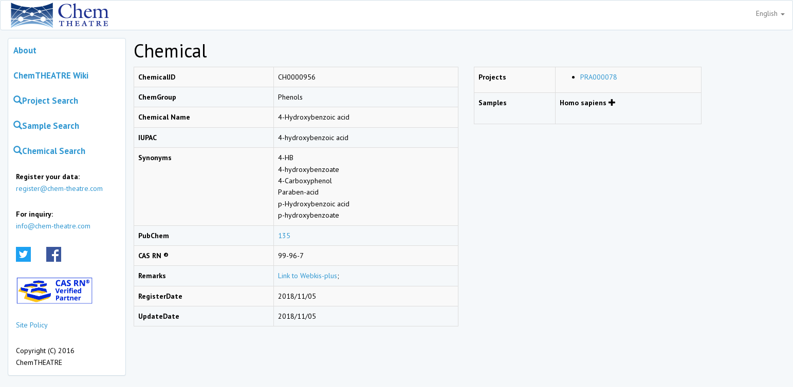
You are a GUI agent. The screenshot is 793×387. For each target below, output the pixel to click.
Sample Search (46, 125)
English (770, 13)
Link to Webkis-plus (307, 275)
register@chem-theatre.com (59, 188)
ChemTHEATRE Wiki (50, 75)
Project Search (45, 100)
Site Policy (32, 325)
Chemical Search (49, 151)
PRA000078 (598, 77)
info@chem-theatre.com (53, 225)
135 (284, 235)
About (24, 50)
